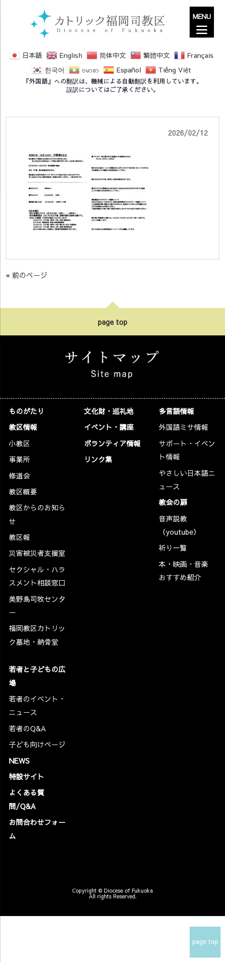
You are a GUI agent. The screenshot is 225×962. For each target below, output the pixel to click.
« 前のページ (26, 275)
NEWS (19, 760)
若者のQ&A (27, 728)
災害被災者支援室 (37, 553)
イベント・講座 (108, 427)
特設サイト (26, 776)
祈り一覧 (173, 547)
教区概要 (23, 491)
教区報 (19, 537)
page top (112, 322)
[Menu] (202, 22)
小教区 (19, 443)
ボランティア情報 (112, 443)
